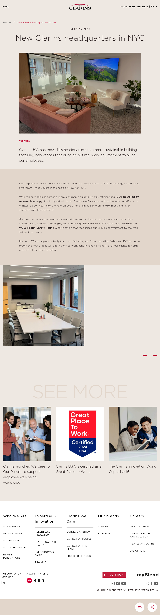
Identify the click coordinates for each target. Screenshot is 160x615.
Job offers (137, 550)
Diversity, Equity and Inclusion (141, 535)
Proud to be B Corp (79, 556)
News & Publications (11, 556)
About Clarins (12, 533)
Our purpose (11, 526)
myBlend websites (141, 590)
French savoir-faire (45, 553)
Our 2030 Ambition (78, 532)
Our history (11, 540)
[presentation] (144, 355)
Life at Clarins (140, 526)
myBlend (104, 533)
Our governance (14, 547)
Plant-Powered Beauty (45, 543)
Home (7, 22)
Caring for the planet (77, 547)
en (152, 6)
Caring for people (79, 539)
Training (40, 562)
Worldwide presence (134, 7)
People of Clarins (142, 543)
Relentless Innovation (42, 533)
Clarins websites (110, 590)
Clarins (103, 526)
